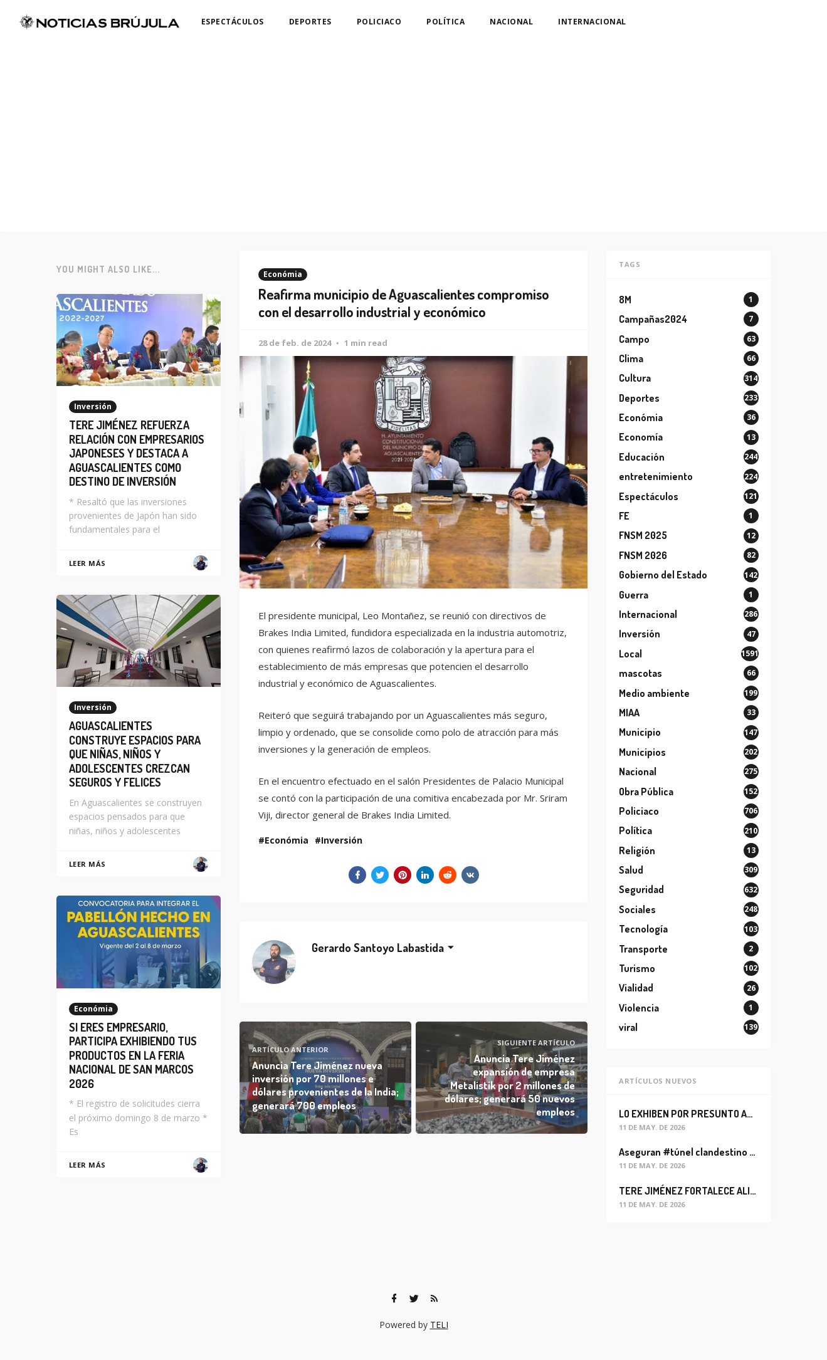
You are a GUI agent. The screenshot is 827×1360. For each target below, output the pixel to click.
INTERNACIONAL (592, 21)
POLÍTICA (445, 21)
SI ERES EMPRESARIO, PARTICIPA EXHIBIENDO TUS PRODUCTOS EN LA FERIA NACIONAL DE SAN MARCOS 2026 (133, 1055)
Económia (282, 274)
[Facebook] (394, 1298)
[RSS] (434, 1298)
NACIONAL (511, 21)
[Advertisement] (414, 138)
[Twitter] (414, 1298)
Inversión (341, 840)
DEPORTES (310, 21)
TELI (439, 1325)
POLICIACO (379, 21)
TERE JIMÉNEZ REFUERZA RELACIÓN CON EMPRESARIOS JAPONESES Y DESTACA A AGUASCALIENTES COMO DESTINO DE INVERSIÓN (136, 453)
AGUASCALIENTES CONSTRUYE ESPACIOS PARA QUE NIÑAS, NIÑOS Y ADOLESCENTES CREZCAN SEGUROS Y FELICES (135, 754)
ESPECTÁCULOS (232, 21)
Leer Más (87, 563)
